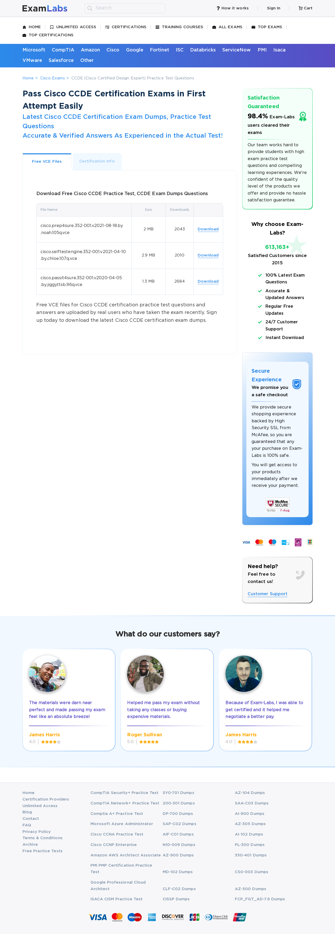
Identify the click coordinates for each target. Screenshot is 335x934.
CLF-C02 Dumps (179, 889)
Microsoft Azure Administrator (121, 824)
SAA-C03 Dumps (252, 803)
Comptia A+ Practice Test (116, 813)
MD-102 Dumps (178, 872)
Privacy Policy (36, 831)
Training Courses (179, 27)
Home (31, 27)
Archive (30, 844)
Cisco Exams (52, 78)
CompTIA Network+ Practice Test (125, 803)
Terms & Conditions (42, 838)
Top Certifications (47, 35)
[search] (90, 8)
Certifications (125, 27)
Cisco (112, 50)
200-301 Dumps (179, 803)
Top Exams (267, 27)
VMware (32, 61)
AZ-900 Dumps (178, 855)
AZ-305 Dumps (250, 824)
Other (87, 61)
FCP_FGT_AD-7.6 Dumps (260, 899)
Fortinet (159, 50)
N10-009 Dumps (179, 845)
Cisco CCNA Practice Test (117, 834)
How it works (232, 8)
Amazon (90, 50)
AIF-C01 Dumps (178, 834)
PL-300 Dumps (250, 845)
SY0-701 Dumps (178, 793)
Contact (30, 818)
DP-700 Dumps (178, 813)
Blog (27, 812)
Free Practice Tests (42, 851)
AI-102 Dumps (249, 834)
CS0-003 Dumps (251, 872)
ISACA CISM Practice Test (116, 899)
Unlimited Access (73, 27)
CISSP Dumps (176, 899)
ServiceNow (236, 50)
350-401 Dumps (251, 855)
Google (134, 50)
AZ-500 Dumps (250, 889)
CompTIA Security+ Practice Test (124, 793)
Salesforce (61, 61)
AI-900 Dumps (249, 813)
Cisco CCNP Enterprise (113, 845)
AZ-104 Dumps (250, 793)
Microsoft (34, 50)
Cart (306, 8)
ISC (180, 50)
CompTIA (63, 50)
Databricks (203, 50)
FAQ (26, 825)
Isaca (279, 50)
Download (208, 229)
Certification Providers (45, 799)
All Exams (227, 27)
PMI (262, 50)
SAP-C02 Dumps (179, 824)
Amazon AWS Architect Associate (125, 855)
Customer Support (267, 594)
